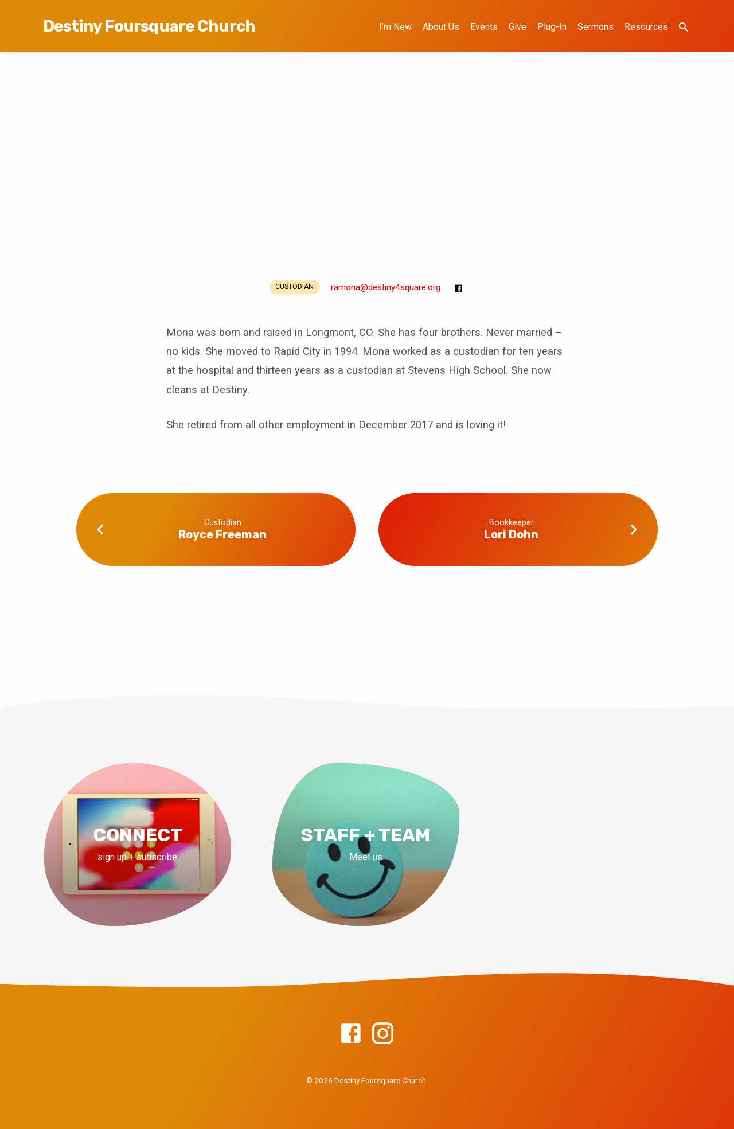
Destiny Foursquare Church (149, 26)
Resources (646, 26)
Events (484, 26)
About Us (441, 26)
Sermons (595, 26)
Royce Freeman (222, 534)
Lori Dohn (511, 534)
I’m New (395, 26)
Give (517, 26)
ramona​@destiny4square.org (385, 287)
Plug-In (552, 26)
